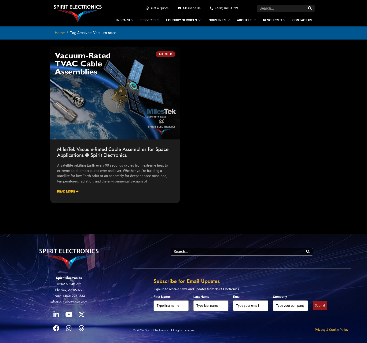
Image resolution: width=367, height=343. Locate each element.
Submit (320, 305)
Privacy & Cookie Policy (331, 330)
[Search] (310, 8)
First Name (162, 297)
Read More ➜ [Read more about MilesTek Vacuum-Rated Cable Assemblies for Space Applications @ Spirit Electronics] (68, 191)
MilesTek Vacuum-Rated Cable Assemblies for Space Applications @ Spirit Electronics (113, 152)
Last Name (201, 297)
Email (238, 297)
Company (280, 297)
